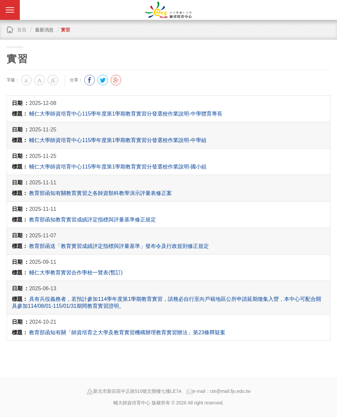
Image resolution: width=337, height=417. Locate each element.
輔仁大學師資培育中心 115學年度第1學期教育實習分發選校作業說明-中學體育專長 (125, 113)
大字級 (53, 80)
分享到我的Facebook (89, 80)
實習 (65, 29)
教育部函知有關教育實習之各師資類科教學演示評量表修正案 (100, 193)
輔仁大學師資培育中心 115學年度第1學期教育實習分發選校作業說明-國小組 (117, 166)
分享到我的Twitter (102, 80)
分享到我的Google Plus (116, 80)
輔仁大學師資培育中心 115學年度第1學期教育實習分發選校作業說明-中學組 (117, 140)
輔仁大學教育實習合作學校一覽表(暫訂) (76, 272)
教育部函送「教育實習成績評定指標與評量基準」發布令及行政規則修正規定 (119, 246)
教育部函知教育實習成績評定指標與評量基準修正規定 (92, 219)
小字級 (26, 80)
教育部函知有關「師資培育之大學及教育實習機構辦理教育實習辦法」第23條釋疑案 (127, 332)
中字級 (39, 80)
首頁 (21, 29)
